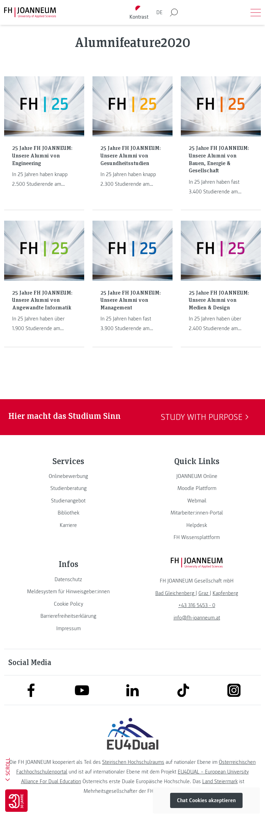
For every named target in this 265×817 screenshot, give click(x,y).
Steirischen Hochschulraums (133, 762)
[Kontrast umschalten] (139, 12)
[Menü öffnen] (256, 12)
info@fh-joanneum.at (197, 617)
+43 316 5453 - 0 (196, 605)
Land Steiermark (220, 781)
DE (159, 12)
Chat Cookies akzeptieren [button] (206, 800)
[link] (68, 476)
